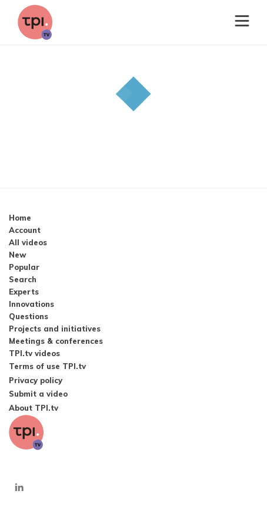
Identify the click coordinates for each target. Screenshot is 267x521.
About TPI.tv (33, 407)
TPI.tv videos (34, 353)
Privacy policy (35, 380)
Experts (24, 291)
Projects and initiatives (55, 328)
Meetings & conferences (56, 341)
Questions (28, 316)
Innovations (31, 304)
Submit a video (38, 393)
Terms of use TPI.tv (47, 366)
